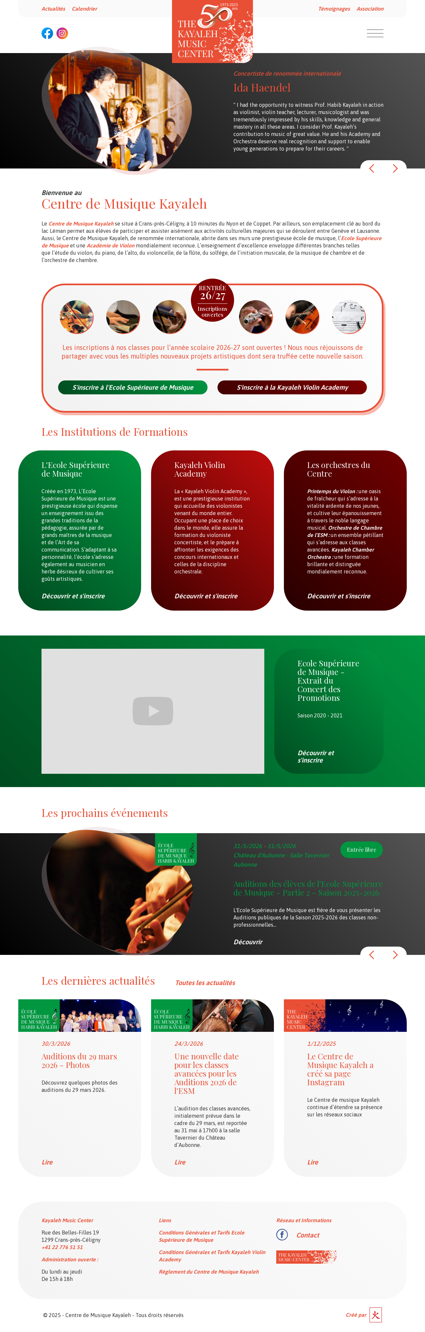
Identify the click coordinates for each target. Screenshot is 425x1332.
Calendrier (84, 9)
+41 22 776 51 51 (62, 1247)
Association (370, 9)
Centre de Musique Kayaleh (81, 224)
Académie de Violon (110, 245)
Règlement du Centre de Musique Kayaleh (209, 1272)
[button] (371, 168)
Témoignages (334, 9)
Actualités (53, 9)
